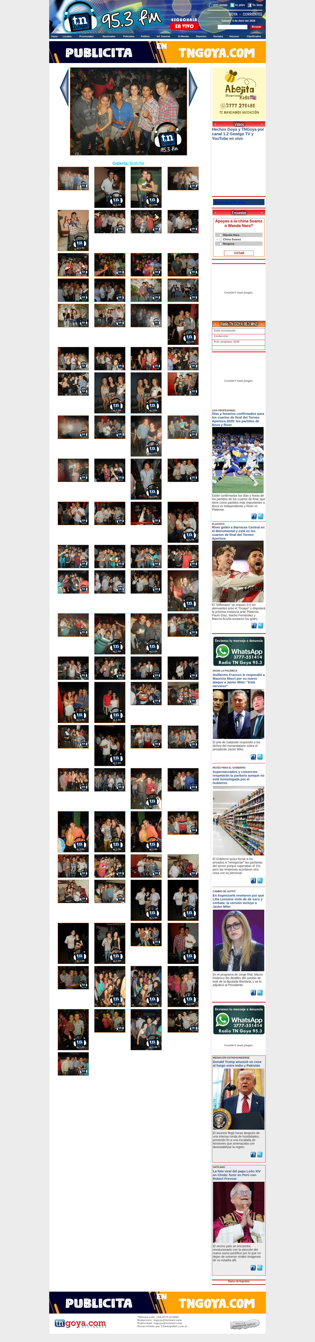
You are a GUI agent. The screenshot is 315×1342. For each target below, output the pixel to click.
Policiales (128, 36)
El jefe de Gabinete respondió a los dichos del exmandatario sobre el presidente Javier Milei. (236, 745)
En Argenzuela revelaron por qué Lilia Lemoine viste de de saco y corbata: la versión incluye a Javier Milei (238, 900)
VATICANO (219, 1167)
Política (145, 36)
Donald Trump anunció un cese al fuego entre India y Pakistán (237, 1063)
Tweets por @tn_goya (229, 202)
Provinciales (86, 36)
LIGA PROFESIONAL (224, 410)
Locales (67, 36)
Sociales (218, 36)
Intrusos (234, 36)
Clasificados (254, 36)
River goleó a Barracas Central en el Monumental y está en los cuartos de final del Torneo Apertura (238, 532)
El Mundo (183, 36)
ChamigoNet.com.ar (174, 1326)
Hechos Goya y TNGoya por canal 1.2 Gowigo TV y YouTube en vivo (238, 134)
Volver (128, 1089)
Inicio (54, 36)
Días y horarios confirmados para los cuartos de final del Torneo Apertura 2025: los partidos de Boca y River (238, 419)
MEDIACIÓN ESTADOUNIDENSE (231, 1057)
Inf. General (163, 36)
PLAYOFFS (218, 524)
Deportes (201, 36)
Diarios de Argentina (238, 1281)
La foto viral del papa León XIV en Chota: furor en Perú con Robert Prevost (237, 1174)
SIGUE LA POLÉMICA (225, 670)
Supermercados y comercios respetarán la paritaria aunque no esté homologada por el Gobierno (238, 777)
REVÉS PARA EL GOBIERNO (229, 767)
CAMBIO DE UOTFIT (224, 891)
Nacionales (109, 36)
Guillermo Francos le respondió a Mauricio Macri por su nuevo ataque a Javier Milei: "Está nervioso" (239, 680)
